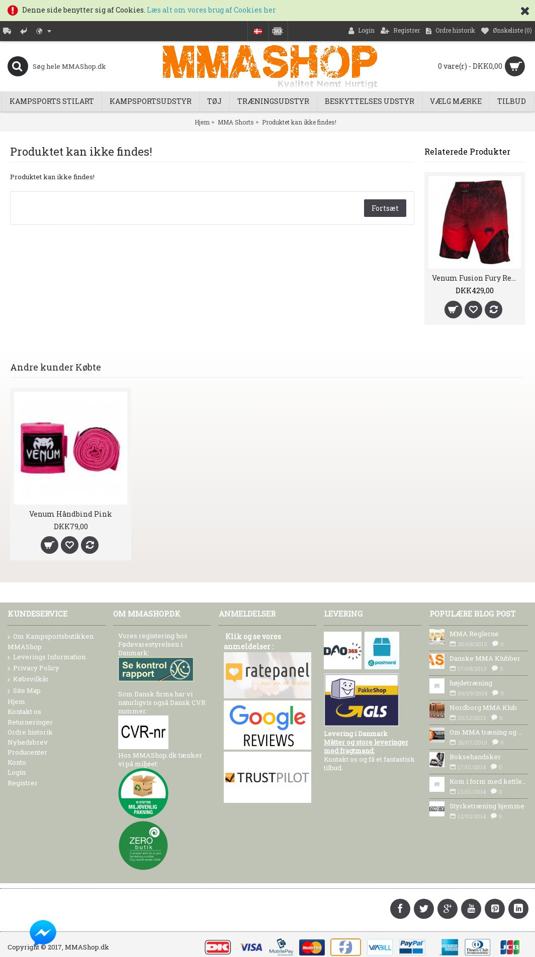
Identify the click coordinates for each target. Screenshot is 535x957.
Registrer (23, 782)
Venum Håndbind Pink (70, 514)
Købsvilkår (28, 679)
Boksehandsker (475, 756)
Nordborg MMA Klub (483, 707)
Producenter (27, 752)
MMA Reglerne (474, 633)
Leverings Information (46, 657)
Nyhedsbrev (28, 742)
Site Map (24, 691)
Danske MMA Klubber (485, 658)
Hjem (202, 122)
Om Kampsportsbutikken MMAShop (51, 641)
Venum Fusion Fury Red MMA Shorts (476, 278)
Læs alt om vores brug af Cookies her (211, 10)
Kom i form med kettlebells (488, 781)
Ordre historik (30, 732)
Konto (17, 762)
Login (17, 772)
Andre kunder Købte (55, 367)
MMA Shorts (236, 122)
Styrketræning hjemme (487, 805)
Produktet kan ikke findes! (299, 122)
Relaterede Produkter (467, 151)
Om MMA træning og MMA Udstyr (488, 732)
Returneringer (30, 722)
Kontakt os (24, 711)
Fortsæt (385, 208)
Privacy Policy (33, 668)
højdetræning (471, 682)
